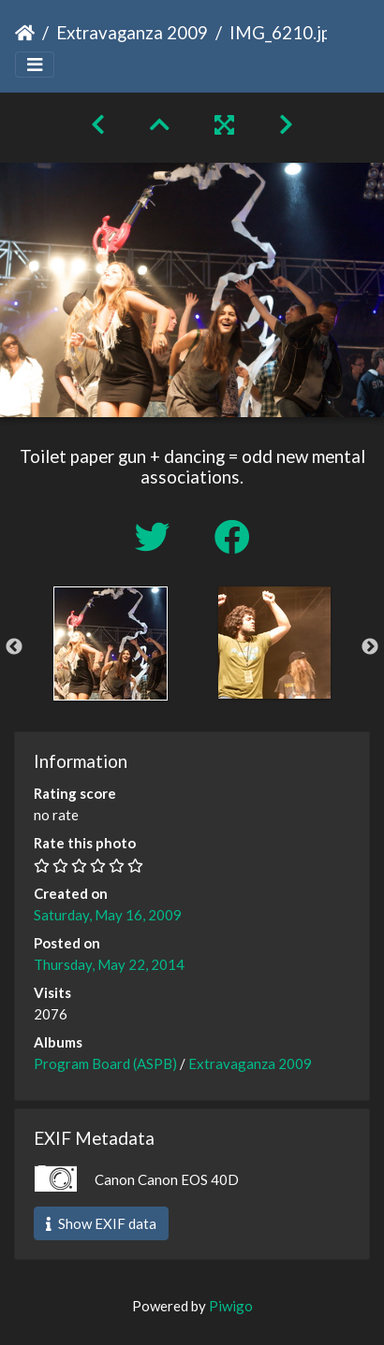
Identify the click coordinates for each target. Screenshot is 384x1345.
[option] (110, 643)
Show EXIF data (101, 1223)
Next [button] (370, 647)
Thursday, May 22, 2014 (109, 964)
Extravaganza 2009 (132, 32)
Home (25, 33)
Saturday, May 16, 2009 (108, 914)
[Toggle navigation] (34, 65)
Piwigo (231, 1305)
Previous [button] (14, 647)
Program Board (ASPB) (105, 1063)
